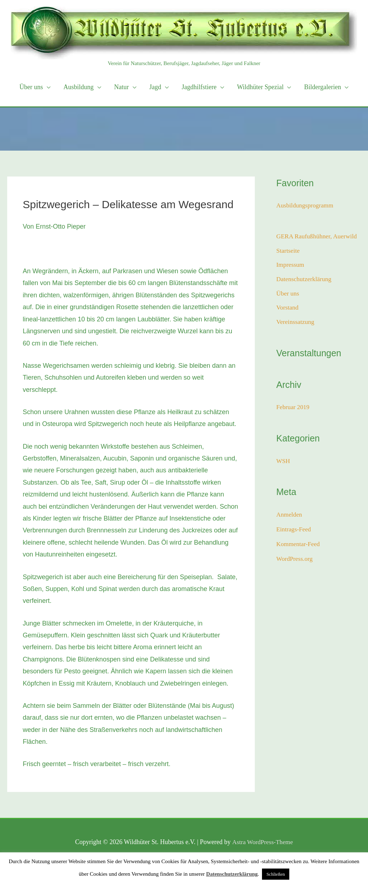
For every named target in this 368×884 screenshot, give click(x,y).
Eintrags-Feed (294, 530)
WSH (283, 462)
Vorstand (287, 309)
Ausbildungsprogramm (306, 205)
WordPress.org (295, 559)
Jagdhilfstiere (199, 87)
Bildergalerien (322, 87)
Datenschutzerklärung (304, 280)
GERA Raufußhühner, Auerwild (317, 236)
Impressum (290, 265)
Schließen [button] (275, 874)
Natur (121, 87)
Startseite (288, 251)
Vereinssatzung (296, 323)
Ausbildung (79, 87)
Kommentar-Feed (299, 545)
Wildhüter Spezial (260, 87)
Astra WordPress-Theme (262, 842)
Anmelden (289, 515)
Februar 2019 (293, 408)
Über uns (31, 87)
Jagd (155, 87)
